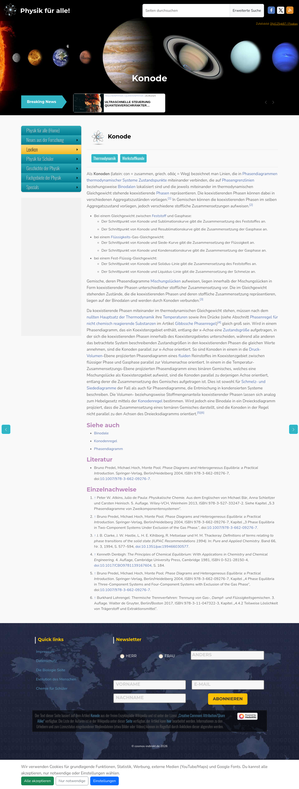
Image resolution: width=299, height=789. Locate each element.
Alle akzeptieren (37, 780)
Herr (131, 656)
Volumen (94, 356)
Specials (52, 187)
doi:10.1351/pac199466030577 (162, 546)
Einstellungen (104, 780)
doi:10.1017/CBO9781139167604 (123, 565)
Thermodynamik (104, 158)
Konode (95, 715)
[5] (199, 413)
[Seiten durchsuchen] (186, 10)
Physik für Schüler (52, 158)
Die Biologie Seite (50, 670)
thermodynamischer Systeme (112, 180)
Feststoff (159, 215)
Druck (254, 349)
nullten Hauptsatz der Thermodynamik (120, 317)
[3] (201, 299)
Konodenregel (150, 401)
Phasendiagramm (108, 448)
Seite (129, 721)
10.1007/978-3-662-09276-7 (125, 478)
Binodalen (127, 186)
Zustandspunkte (153, 180)
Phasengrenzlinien (238, 180)
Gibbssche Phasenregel (195, 323)
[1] (169, 198)
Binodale (101, 433)
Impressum (45, 651)
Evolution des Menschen (56, 679)
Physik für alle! (45, 11)
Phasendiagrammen (259, 174)
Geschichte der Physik (52, 168)
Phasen (162, 193)
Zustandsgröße (236, 330)
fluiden (184, 356)
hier (169, 721)
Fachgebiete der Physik (52, 177)
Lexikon (52, 149)
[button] (266, 102)
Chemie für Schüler (52, 688)
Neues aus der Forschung (52, 139)
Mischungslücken (166, 281)
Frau (170, 656)
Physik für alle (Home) (43, 130)
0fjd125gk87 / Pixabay (284, 24)
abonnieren (228, 698)
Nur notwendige (72, 780)
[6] (202, 413)
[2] (251, 205)
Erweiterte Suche (247, 10)
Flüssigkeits (121, 237)
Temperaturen (175, 317)
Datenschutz (46, 660)
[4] (219, 322)
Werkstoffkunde (133, 158)
